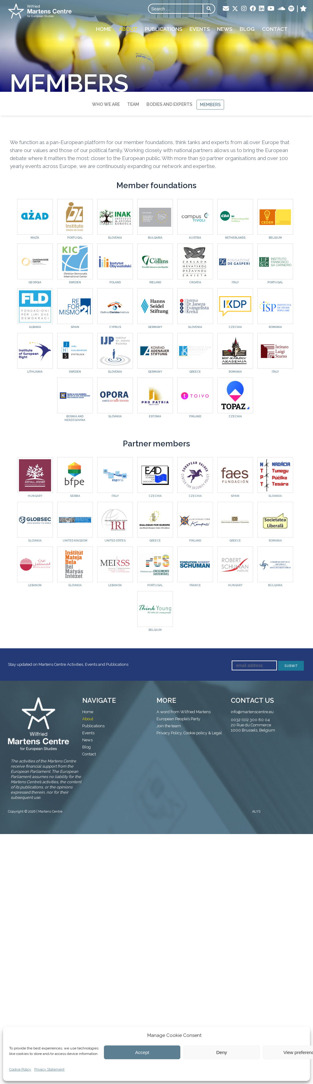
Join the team (168, 726)
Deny (221, 1052)
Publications (163, 29)
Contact (275, 29)
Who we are (106, 104)
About (128, 29)
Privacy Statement (49, 1069)
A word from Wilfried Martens (183, 712)
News (224, 29)
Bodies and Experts (169, 104)
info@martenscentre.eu (252, 712)
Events (200, 29)
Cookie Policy (20, 1069)
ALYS (256, 812)
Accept (142, 1052)
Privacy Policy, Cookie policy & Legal (189, 733)
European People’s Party (178, 719)
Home (104, 29)
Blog (247, 29)
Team (133, 104)
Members (210, 104)
